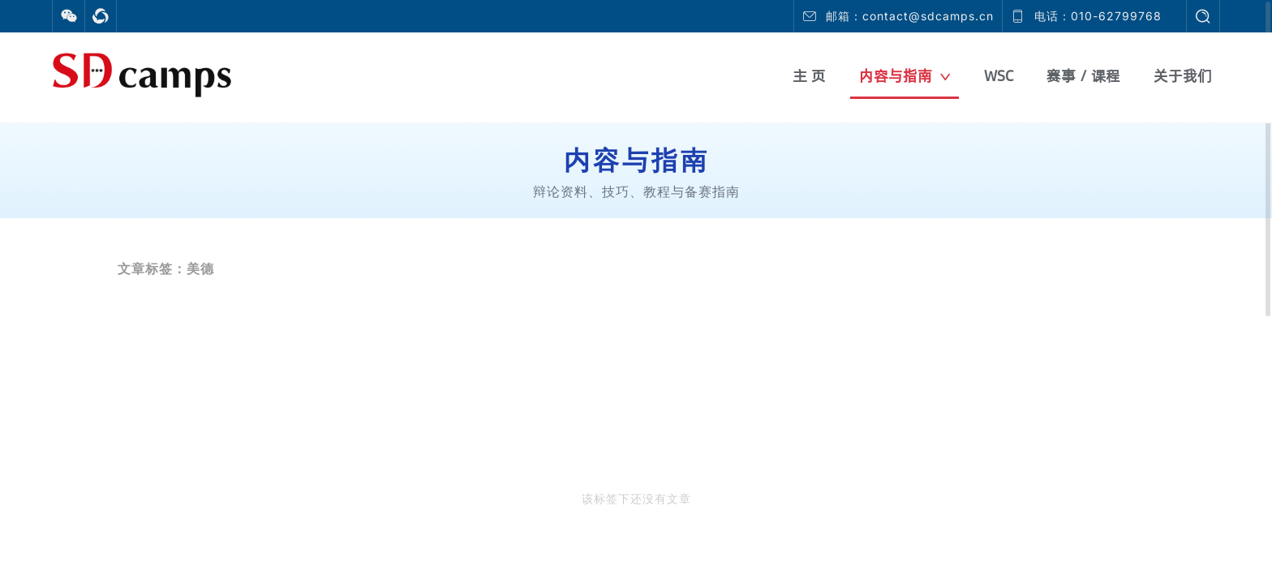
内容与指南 (905, 75)
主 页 (809, 75)
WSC (998, 75)
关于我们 (1183, 75)
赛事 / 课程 (1083, 75)
